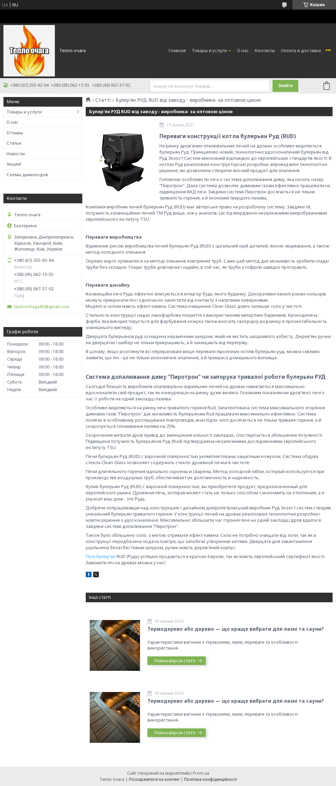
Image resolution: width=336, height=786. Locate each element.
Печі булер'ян (101, 556)
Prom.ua (201, 773)
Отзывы (15, 133)
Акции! (14, 164)
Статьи (14, 143)
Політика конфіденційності (210, 779)
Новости (16, 153)
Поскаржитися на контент (154, 779)
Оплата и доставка (301, 50)
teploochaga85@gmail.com (41, 307)
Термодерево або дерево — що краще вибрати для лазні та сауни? (235, 629)
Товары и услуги (209, 50)
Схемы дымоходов (27, 174)
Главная (177, 50)
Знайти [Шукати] (285, 85)
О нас (243, 50)
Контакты (265, 50)
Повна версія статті (174, 660)
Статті (102, 100)
